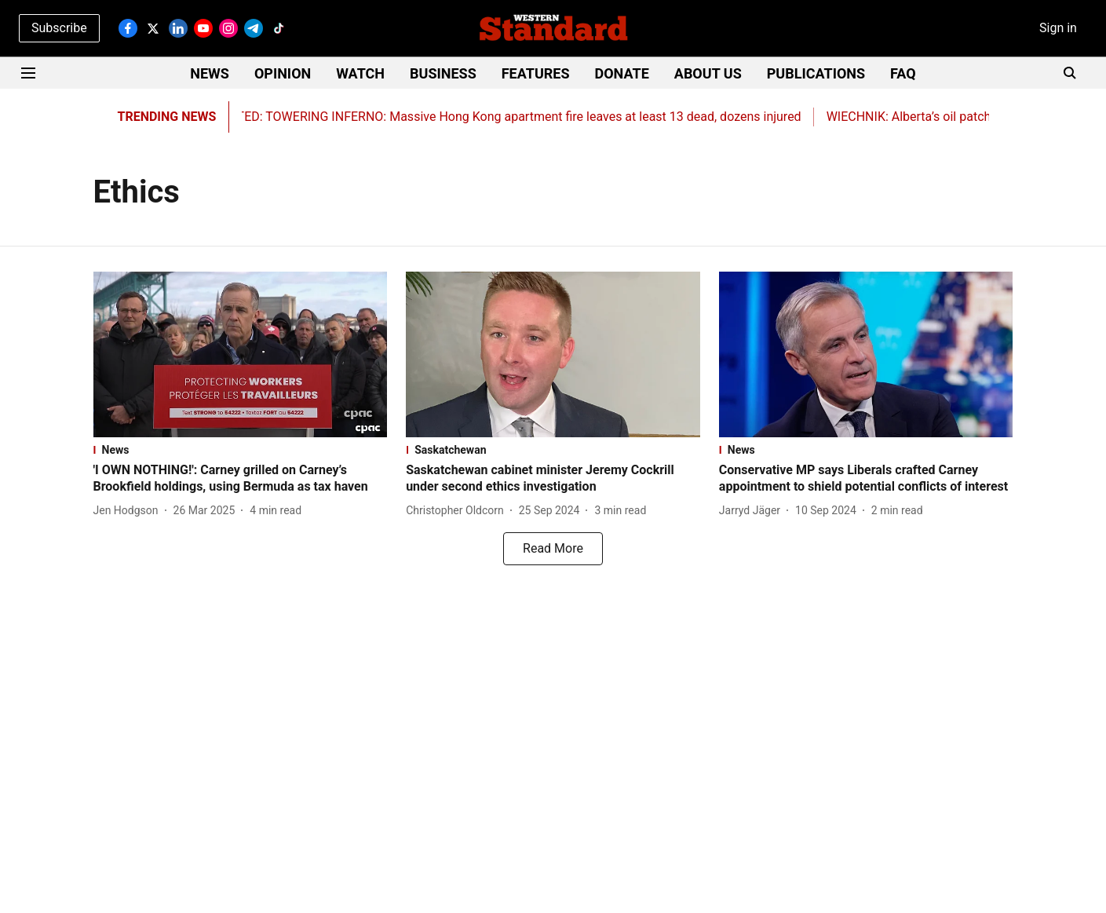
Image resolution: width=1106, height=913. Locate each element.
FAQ (903, 73)
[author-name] (129, 510)
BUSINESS (443, 73)
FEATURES (536, 73)
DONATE (622, 73)
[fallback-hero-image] (240, 354)
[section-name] (240, 450)
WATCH (360, 73)
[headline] (240, 478)
